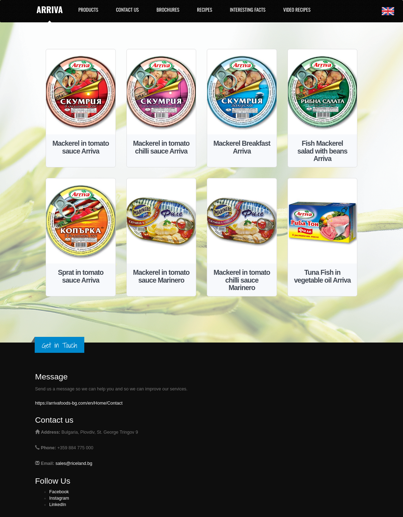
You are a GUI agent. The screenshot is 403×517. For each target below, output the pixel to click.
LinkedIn (57, 504)
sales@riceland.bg (74, 463)
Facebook (59, 491)
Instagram (59, 498)
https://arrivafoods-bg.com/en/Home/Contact (79, 403)
